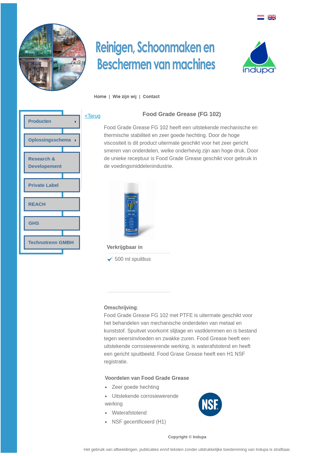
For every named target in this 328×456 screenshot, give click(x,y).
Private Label (43, 185)
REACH (37, 204)
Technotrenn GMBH (51, 242)
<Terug (92, 116)
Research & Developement (45, 162)
